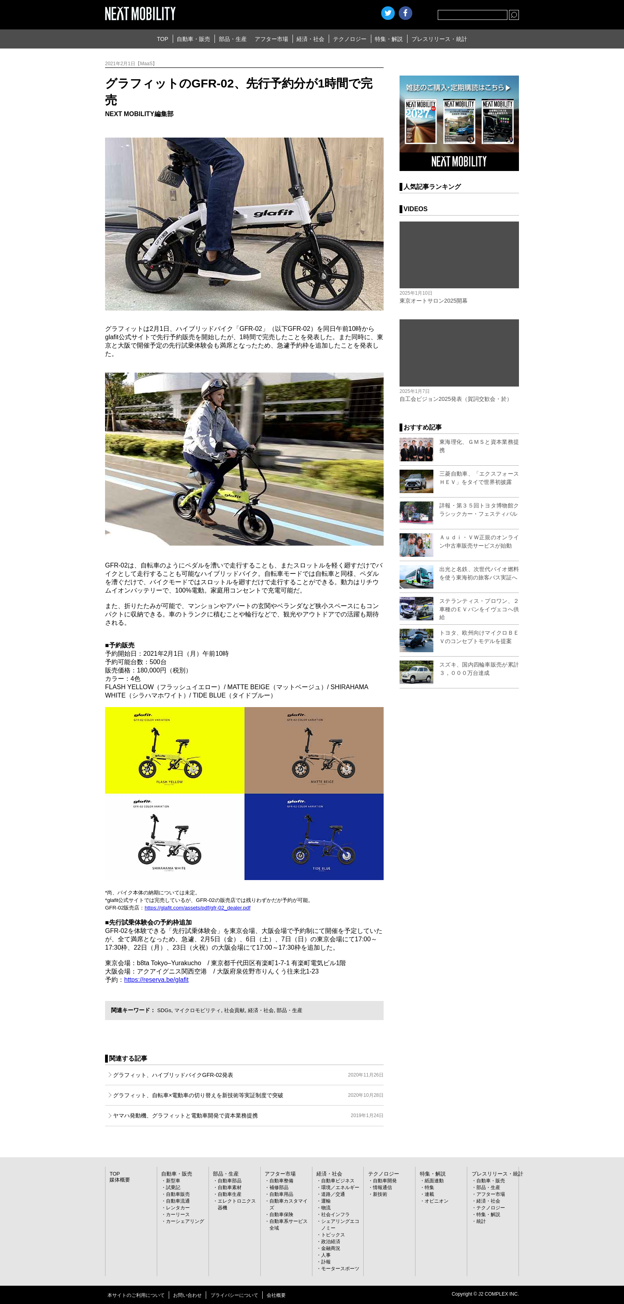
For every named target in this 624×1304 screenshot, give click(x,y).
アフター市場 (271, 39)
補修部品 (279, 1187)
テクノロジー (350, 39)
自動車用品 (281, 1194)
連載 (429, 1194)
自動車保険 (281, 1214)
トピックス (333, 1235)
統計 (481, 1221)
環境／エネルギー (340, 1187)
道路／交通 (333, 1194)
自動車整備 (281, 1181)
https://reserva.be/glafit (156, 979)
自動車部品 (230, 1181)
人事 (326, 1255)
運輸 (326, 1201)
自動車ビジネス (338, 1181)
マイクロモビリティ (200, 1010)
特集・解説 (389, 39)
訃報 (326, 1262)
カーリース (178, 1214)
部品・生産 (233, 39)
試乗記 (173, 1187)
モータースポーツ (340, 1268)
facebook (405, 13)
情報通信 (382, 1187)
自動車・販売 (193, 39)
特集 (429, 1187)
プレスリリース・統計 (439, 39)
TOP (162, 39)
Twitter (388, 13)
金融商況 (330, 1248)
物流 (326, 1208)
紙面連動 (434, 1181)
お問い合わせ (187, 1295)
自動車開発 (385, 1181)
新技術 (380, 1194)
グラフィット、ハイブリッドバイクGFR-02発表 (248, 1075)
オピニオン (436, 1201)
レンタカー (178, 1208)
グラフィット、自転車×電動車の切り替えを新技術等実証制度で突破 (248, 1095)
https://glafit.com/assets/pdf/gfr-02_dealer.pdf (197, 908)
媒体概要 (119, 1180)
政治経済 (330, 1241)
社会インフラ (335, 1214)
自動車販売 (178, 1194)
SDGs (164, 1010)
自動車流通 (178, 1201)
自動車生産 (230, 1194)
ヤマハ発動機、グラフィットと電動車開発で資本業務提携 (248, 1115)
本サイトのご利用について (136, 1295)
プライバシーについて (234, 1295)
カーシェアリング (185, 1221)
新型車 (173, 1181)
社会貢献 (239, 1010)
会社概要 (276, 1295)
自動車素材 (230, 1187)
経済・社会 (310, 39)
